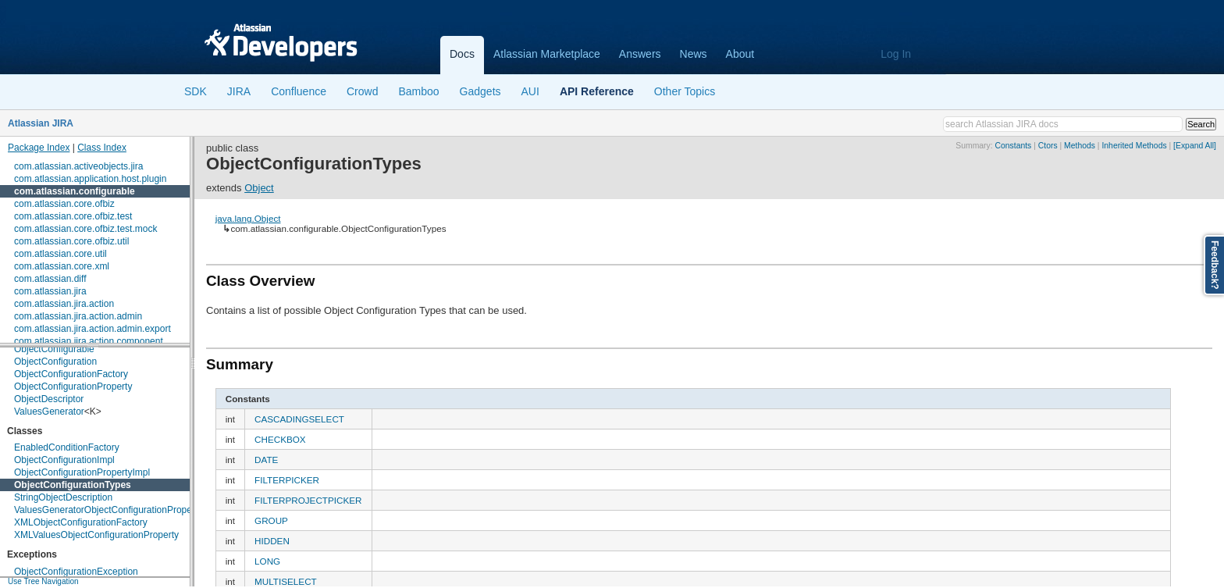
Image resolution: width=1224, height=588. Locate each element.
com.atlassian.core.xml (61, 266)
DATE (266, 459)
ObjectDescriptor (49, 399)
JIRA (239, 91)
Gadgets (480, 91)
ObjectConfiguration (55, 361)
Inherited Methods (1133, 145)
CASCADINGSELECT (299, 419)
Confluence (298, 91)
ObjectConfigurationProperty (73, 386)
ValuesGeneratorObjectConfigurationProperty (108, 509)
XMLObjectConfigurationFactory (81, 522)
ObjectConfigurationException (76, 571)
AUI (530, 91)
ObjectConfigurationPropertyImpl (82, 472)
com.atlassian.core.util (60, 253)
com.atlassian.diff (50, 278)
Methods (1079, 145)
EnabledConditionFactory (66, 447)
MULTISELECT (285, 581)
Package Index (38, 147)
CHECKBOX (280, 439)
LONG (267, 561)
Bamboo (418, 91)
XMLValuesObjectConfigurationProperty (96, 534)
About (740, 54)
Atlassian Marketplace (546, 54)
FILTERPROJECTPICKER (307, 500)
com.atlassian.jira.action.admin (78, 316)
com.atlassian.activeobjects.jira (78, 166)
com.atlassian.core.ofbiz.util (71, 241)
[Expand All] (1194, 145)
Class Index (101, 147)
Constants (1013, 145)
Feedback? (1214, 265)
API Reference (597, 91)
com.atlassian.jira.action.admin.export (92, 328)
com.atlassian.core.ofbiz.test (73, 216)
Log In (896, 54)
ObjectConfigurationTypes (72, 484)
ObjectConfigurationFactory (71, 374)
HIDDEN (272, 541)
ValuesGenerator (49, 411)
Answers (640, 54)
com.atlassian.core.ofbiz (64, 203)
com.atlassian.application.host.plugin (90, 178)
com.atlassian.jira (50, 291)
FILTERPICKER (286, 480)
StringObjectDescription (63, 497)
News (693, 54)
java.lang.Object (248, 218)
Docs (462, 54)
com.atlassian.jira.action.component (88, 341)
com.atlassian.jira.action (64, 303)
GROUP (271, 520)
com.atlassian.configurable (74, 191)
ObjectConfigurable (54, 349)
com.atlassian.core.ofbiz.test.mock (85, 228)
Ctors (1048, 145)
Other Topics (684, 91)
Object (259, 188)
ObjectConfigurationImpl (64, 459)
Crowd (362, 91)
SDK (195, 91)
